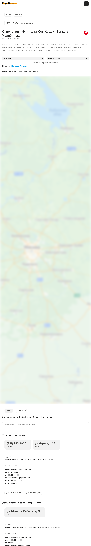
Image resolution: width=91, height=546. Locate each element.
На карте (15, 66)
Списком (23, 66)
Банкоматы (19, 14)
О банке (8, 14)
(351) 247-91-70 (16, 444)
